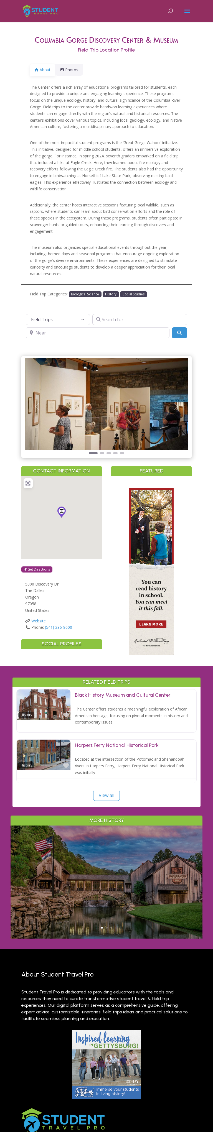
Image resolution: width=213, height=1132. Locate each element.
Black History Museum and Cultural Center (122, 695)
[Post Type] (58, 319)
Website (38, 621)
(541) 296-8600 (58, 627)
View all (106, 795)
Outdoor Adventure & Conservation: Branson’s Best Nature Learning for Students (106, 869)
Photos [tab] (72, 69)
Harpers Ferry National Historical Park (117, 745)
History (110, 294)
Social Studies (134, 294)
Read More (107, 913)
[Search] (179, 332)
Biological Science (85, 294)
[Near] (97, 332)
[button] (37, 406)
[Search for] (139, 319)
